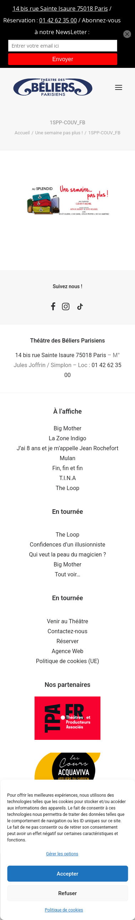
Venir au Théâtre (67, 621)
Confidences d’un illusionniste (67, 544)
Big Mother (68, 428)
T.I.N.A (67, 478)
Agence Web (67, 651)
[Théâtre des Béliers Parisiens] (53, 87)
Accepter (67, 874)
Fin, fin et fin (67, 468)
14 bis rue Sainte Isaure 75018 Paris (60, 355)
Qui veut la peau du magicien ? (67, 554)
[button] (118, 87)
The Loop (67, 488)
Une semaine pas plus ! (59, 132)
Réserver (67, 641)
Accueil (22, 132)
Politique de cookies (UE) (67, 661)
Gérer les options (62, 853)
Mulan (67, 458)
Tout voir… (68, 574)
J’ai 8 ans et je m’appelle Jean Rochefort (68, 448)
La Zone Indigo (67, 438)
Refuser (67, 893)
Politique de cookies (64, 910)
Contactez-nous (68, 631)
